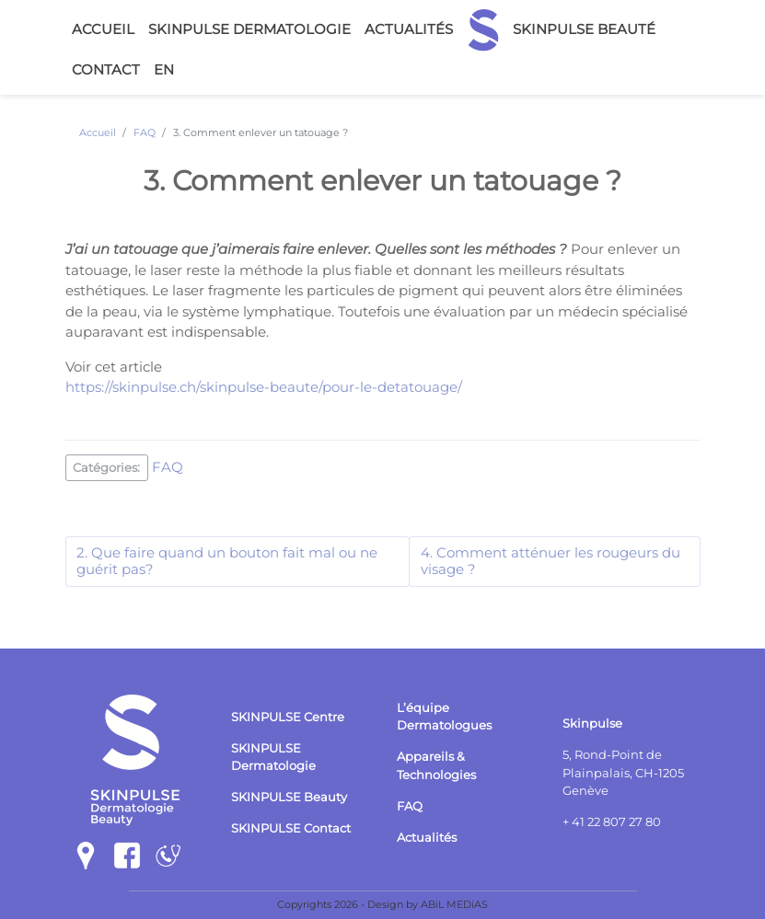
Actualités (409, 29)
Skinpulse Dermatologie (249, 29)
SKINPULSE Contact (291, 828)
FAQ (167, 466)
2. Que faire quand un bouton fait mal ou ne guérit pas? (226, 561)
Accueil (103, 29)
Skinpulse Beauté (584, 29)
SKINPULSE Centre (287, 717)
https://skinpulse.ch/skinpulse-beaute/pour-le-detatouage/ (263, 387)
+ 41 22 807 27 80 (611, 822)
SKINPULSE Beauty (289, 797)
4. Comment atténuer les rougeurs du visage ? (550, 561)
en (164, 69)
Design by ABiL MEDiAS (427, 904)
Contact (106, 69)
